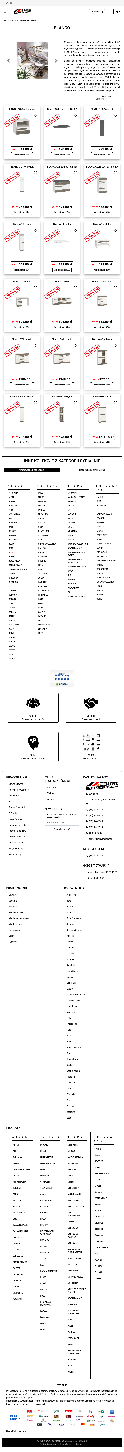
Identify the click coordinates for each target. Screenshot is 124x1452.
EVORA (12, 659)
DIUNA (11, 633)
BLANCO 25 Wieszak (101, 109)
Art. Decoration (19, 1182)
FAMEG (43, 1151)
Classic (12, 608)
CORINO (12, 591)
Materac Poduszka (76, 994)
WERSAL (98, 1266)
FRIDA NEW (43, 514)
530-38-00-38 (94, 833)
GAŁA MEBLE (46, 1188)
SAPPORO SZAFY (104, 514)
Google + (51, 799)
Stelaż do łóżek (74, 1047)
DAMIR (12, 616)
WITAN (100, 595)
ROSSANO (101, 505)
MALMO (71, 506)
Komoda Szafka (74, 930)
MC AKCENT (73, 1163)
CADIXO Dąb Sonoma (18, 569)
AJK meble (17, 1157)
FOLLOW (42, 506)
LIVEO (42, 1329)
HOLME (43, 1246)
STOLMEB (99, 1223)
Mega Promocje (16, 848)
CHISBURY (13, 578)
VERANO (100, 590)
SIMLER (98, 1186)
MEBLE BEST (73, 1188)
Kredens (71, 947)
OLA (69, 575)
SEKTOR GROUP (102, 1173)
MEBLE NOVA (73, 1200)
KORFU (41, 603)
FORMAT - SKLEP (47, 1163)
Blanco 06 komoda (62, 339)
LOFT (40, 633)
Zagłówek (71, 1112)
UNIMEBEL (99, 1241)
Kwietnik (71, 965)
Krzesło (70, 953)
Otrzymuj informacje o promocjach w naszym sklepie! (62, 815)
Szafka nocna (73, 1071)
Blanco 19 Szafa (22, 224)
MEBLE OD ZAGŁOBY (77, 1206)
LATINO (41, 612)
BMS (15, 1219)
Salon (11, 936)
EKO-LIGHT (18, 1287)
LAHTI (41, 608)
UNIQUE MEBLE (101, 1247)
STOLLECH (99, 1217)
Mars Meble (73, 1145)
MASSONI (72, 1151)
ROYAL (100, 510)
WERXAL (98, 1272)
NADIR (70, 535)
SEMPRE (100, 522)
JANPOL (44, 1259)
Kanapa (70, 924)
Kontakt (12, 801)
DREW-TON (18, 1274)
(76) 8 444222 (94, 809)
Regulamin (14, 795)
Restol (97, 1155)
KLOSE (43, 1277)
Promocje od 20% (17, 836)
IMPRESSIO (43, 557)
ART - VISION (14, 514)
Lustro (70, 988)
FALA (40, 493)
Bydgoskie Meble (20, 1225)
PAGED (71, 1326)
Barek (69, 900)
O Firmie (13, 813)
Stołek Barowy (73, 1059)
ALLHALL (17, 1163)
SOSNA (100, 548)
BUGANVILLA (14, 561)
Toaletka (71, 1082)
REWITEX (99, 1161)
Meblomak (72, 1222)
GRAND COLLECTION (47, 544)
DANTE (12, 620)
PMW (70, 1366)
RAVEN (98, 1149)
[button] (8, 60)
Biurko (70, 906)
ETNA (11, 654)
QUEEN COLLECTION (77, 596)
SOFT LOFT (102, 535)
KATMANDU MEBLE (48, 1271)
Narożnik (71, 1012)
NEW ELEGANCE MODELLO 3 (75, 561)
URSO (99, 586)
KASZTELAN (43, 591)
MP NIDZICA (73, 1283)
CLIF (10, 586)
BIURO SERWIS (19, 1213)
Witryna (70, 1106)
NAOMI (71, 540)
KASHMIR (42, 582)
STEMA (98, 1204)
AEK (14, 1151)
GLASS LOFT (43, 531)
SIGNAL (98, 1180)
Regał (69, 1035)
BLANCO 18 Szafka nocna (22, 109)
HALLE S (42, 548)
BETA (11, 548)
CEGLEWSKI (18, 1237)
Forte (42, 1169)
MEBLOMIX (72, 1243)
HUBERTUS (45, 1253)
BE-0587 (12, 535)
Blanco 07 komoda (22, 339)
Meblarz (71, 1182)
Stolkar (98, 1210)
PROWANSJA (73, 588)
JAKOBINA (42, 574)
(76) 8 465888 (94, 821)
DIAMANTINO (14, 625)
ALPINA (12, 501)
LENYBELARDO (44, 625)
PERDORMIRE (73, 1338)
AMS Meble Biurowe (21, 1169)
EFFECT (12, 650)
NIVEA (70, 571)
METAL (71, 518)
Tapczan (71, 1076)
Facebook (52, 787)
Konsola (71, 936)
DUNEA (12, 642)
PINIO (70, 1344)
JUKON (41, 578)
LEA (40, 620)
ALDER (12, 497)
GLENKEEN (43, 535)
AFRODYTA (13, 493)
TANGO (100, 565)
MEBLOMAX (73, 1228)
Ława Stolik (72, 971)
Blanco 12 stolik (102, 224)
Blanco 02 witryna (62, 396)
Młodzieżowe (15, 924)
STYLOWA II (102, 556)
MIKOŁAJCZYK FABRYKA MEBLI (75, 1250)
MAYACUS (72, 514)
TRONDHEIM (102, 569)
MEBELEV (72, 1169)
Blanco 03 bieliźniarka (22, 396)
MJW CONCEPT (74, 1258)
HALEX (43, 1219)
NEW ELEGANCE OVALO (78, 567)
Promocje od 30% (17, 842)
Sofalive (98, 1192)
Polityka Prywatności (19, 790)
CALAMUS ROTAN (21, 1231)
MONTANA (72, 531)
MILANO (71, 523)
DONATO (12, 637)
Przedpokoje (15, 930)
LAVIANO (42, 616)
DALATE (12, 612)
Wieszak (71, 1100)
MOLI (70, 527)
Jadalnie (13, 900)
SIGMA (100, 531)
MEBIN (70, 1176)
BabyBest (17, 1188)
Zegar (69, 1117)
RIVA (99, 501)
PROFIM (71, 1372)
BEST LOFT (18, 1200)
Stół (68, 1053)
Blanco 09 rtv (62, 281)
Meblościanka (73, 1000)
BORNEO (12, 557)
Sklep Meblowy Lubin (16, 1431)
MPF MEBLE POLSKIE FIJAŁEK (77, 1290)
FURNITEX (44, 1176)
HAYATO (41, 552)
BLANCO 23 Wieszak (22, 166)
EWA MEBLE (18, 1299)
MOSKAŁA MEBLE (75, 1277)
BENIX (15, 1194)
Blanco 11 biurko (22, 281)
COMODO (17, 1243)
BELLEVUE (13, 540)
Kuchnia (70, 959)
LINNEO (43, 1323)
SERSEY (100, 527)
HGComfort (45, 1240)
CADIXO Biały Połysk (18, 565)
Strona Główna (16, 784)
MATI (70, 510)
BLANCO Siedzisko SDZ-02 (62, 109)
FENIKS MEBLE (46, 1157)
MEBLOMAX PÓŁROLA (73, 1235)
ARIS (11, 510)
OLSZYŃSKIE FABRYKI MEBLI (74, 1312)
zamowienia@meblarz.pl (99, 839)
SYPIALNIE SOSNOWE (106, 561)
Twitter (50, 793)
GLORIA (41, 540)
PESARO (71, 579)
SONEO (100, 539)
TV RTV (70, 1088)
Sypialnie (13, 941)
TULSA (100, 573)
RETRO (100, 497)
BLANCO (12, 552)
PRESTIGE (72, 584)
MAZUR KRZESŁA (75, 1157)
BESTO (12, 544)
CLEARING (13, 582)
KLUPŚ (43, 1283)
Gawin (43, 1194)
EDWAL (12, 646)
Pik (69, 592)
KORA (40, 599)
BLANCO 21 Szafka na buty (62, 166)
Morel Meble (73, 1271)
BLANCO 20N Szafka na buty (102, 166)
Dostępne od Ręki (17, 825)
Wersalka (71, 1094)
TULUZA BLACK (103, 578)
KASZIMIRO (43, 586)
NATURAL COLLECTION (78, 544)
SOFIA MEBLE (101, 1198)
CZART (16, 1250)
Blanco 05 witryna (102, 339)
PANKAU (71, 1332)
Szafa (69, 1065)
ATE (10, 518)
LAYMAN (44, 1311)
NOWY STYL (73, 1304)
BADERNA (13, 523)
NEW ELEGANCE (75, 548)
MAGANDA (72, 493)
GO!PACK (44, 1206)
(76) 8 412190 (94, 827)
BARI (11, 527)
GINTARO (42, 523)
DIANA (11, 629)
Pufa (69, 1029)
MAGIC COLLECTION (77, 497)
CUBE (11, 603)
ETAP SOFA (18, 1293)
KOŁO (42, 1296)
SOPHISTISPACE (104, 544)
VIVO (97, 1254)
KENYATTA (43, 595)
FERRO (41, 497)
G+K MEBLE (45, 1182)
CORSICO (13, 595)
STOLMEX (99, 1229)
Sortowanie (106, 96)
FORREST (42, 510)
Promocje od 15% (17, 831)
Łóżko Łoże (72, 983)
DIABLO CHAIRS (20, 1262)
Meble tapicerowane (19, 918)
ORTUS (71, 1320)
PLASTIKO (72, 1359)
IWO (40, 569)
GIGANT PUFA (46, 1200)
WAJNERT (99, 1260)
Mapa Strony (15, 854)
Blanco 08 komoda (102, 281)
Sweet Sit (99, 1235)
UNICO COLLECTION (105, 582)
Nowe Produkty (16, 819)
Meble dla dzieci (17, 912)
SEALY (97, 1167)
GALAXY (41, 518)
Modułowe (72, 1006)
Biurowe (13, 895)
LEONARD (42, 629)
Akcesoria (71, 895)
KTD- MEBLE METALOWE (45, 1303)
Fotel (69, 912)
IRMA (40, 565)
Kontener (71, 941)
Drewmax (17, 1281)
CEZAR (12, 574)
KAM (42, 1265)
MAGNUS (72, 501)
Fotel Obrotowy (74, 918)
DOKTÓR (16, 1268)
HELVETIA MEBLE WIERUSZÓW (47, 1232)
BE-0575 (12, 531)
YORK (99, 599)
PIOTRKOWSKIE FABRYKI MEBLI (74, 1352)
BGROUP (16, 1206)
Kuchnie (13, 906)
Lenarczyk (44, 1317)
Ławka (70, 977)
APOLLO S (13, 506)
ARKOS (16, 1176)
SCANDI (100, 518)
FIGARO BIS (43, 501)
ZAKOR (98, 1278)
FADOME (44, 1145)
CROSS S (12, 599)
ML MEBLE (72, 1264)
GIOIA (40, 527)
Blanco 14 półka (62, 224)
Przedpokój (72, 1024)
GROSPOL (44, 1213)
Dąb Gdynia (18, 1256)
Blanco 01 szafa (102, 396)
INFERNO (42, 561)
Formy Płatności (17, 807)
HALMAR (44, 1225)
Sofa (69, 1041)
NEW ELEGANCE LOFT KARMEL (77, 553)
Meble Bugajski (74, 1194)
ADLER (16, 1145)
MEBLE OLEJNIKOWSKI (74, 1214)
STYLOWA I (102, 552)
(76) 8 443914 (94, 815)
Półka (69, 1018)
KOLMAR (44, 1290)
